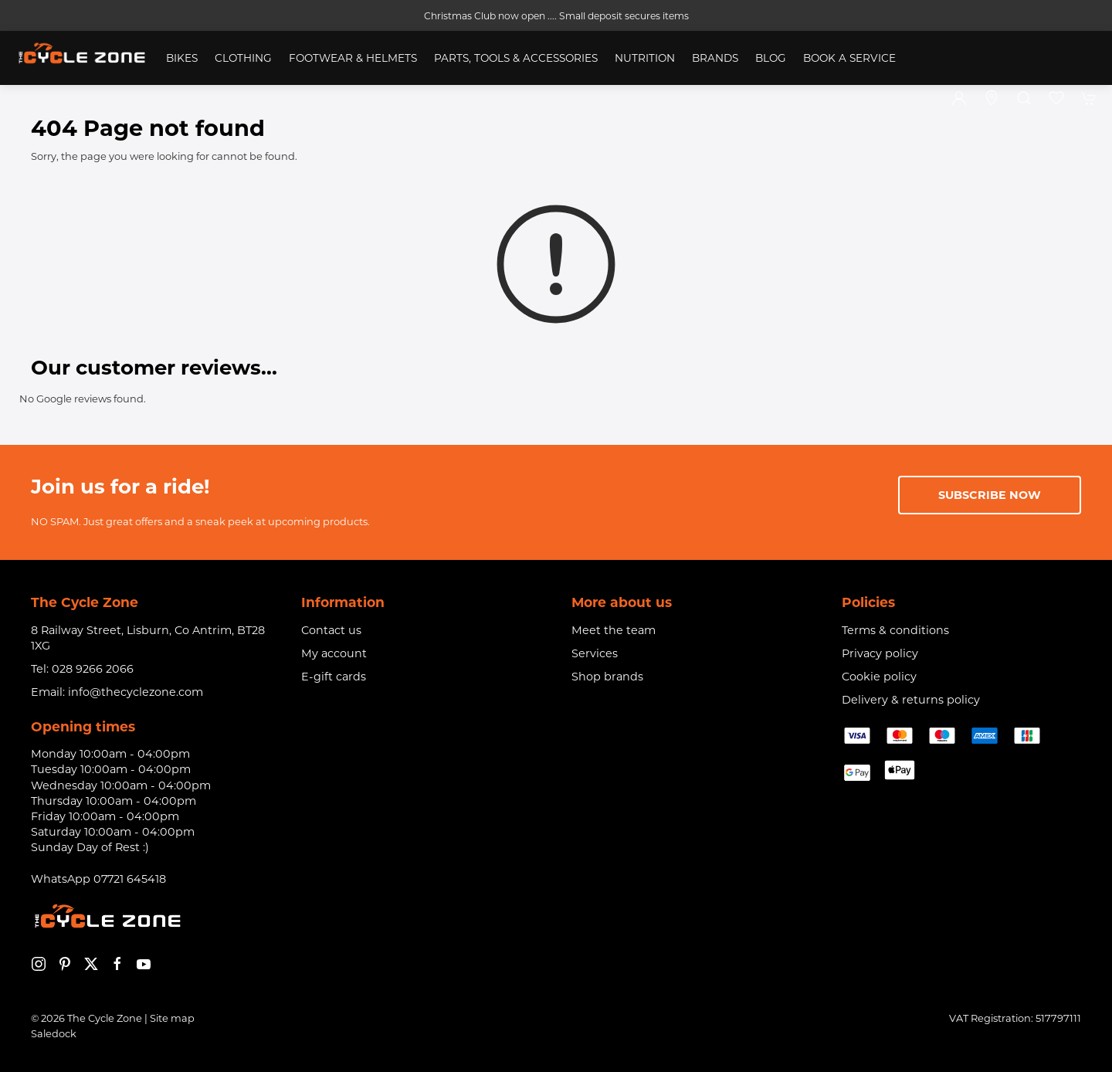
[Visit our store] (991, 98)
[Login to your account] (959, 98)
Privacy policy (880, 653)
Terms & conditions (895, 630)
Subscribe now (989, 495)
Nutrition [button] (645, 58)
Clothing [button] (243, 58)
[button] (1024, 98)
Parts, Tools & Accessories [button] (516, 58)
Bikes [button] (182, 58)
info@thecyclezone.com (135, 692)
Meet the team (613, 630)
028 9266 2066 (93, 669)
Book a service (849, 58)
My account (334, 653)
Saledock (53, 1033)
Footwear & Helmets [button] (353, 58)
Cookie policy (879, 677)
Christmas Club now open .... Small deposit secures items (556, 16)
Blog (770, 58)
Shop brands (607, 677)
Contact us (331, 630)
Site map (172, 1018)
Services (594, 653)
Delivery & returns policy (911, 700)
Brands (715, 58)
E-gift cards (333, 677)
